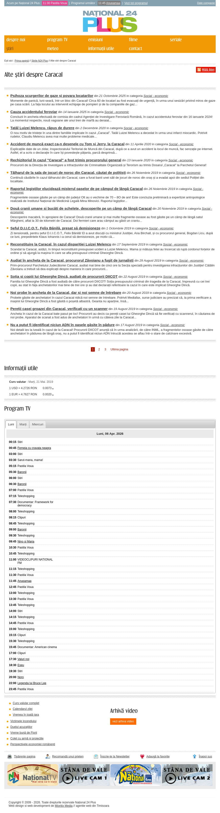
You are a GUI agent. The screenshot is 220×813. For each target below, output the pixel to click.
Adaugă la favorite (158, 756)
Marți (22, 424)
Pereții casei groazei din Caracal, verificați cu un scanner (58, 309)
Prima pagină (22, 60)
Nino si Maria (26, 541)
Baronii (22, 472)
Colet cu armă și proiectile (26, 738)
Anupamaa (113, 3)
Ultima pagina (119, 349)
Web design (16, 805)
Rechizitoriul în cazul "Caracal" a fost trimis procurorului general (65, 160)
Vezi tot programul (136, 3)
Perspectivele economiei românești (32, 744)
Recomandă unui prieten (67, 756)
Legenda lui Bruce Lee (32, 683)
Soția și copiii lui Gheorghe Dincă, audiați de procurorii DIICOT (64, 276)
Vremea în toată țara (26, 714)
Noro (21, 677)
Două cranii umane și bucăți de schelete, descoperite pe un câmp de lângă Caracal (81, 208)
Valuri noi (23, 659)
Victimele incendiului (23, 721)
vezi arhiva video (123, 721)
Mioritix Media (64, 805)
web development (38, 805)
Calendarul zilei (22, 709)
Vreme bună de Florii (23, 732)
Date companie (206, 2)
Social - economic (155, 96)
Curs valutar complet (26, 703)
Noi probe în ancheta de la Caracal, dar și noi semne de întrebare (65, 292)
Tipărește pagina (24, 756)
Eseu (21, 665)
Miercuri (37, 424)
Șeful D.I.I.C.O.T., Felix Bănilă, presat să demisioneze (55, 228)
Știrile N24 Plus (39, 60)
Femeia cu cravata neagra (34, 448)
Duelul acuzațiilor (21, 727)
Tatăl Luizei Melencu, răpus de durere (42, 128)
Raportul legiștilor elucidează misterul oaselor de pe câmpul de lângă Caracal (76, 189)
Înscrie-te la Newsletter (115, 756)
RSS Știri (208, 69)
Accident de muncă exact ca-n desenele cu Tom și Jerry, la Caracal (67, 144)
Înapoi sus (205, 756)
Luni (11, 424)
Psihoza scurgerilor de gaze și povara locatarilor (51, 96)
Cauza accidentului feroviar (33, 112)
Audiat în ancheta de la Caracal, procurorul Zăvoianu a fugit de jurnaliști (71, 260)
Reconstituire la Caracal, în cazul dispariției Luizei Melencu (60, 244)
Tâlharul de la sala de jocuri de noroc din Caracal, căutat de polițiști (68, 172)
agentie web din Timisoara (92, 805)
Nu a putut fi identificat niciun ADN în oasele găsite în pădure (62, 325)
